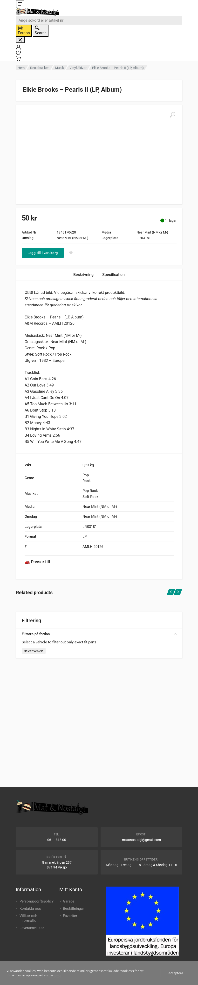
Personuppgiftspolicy (37, 901)
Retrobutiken (39, 68)
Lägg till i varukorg (42, 253)
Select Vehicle (33, 651)
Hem (21, 68)
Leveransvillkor (32, 928)
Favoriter (70, 916)
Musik (59, 68)
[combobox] (99, 20)
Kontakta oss (30, 908)
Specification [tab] (113, 274)
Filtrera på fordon (99, 634)
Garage (68, 901)
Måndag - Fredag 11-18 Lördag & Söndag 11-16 (141, 865)
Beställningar (73, 908)
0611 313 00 (56, 840)
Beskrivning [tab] (83, 274)
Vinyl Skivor (78, 68)
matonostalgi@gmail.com (141, 840)
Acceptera (176, 973)
